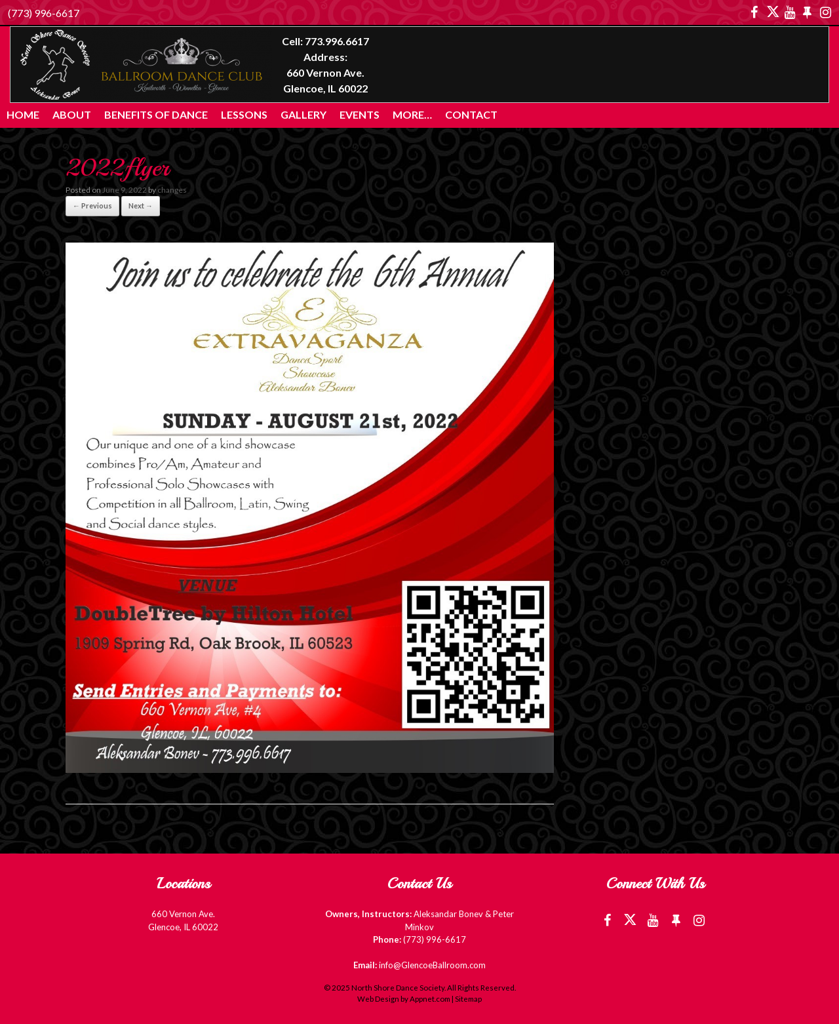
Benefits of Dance (156, 114)
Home (23, 114)
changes (172, 190)
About (71, 114)
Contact (471, 114)
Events (360, 114)
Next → (140, 205)
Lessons (244, 114)
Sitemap (468, 998)
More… (412, 114)
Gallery (303, 114)
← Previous (92, 205)
